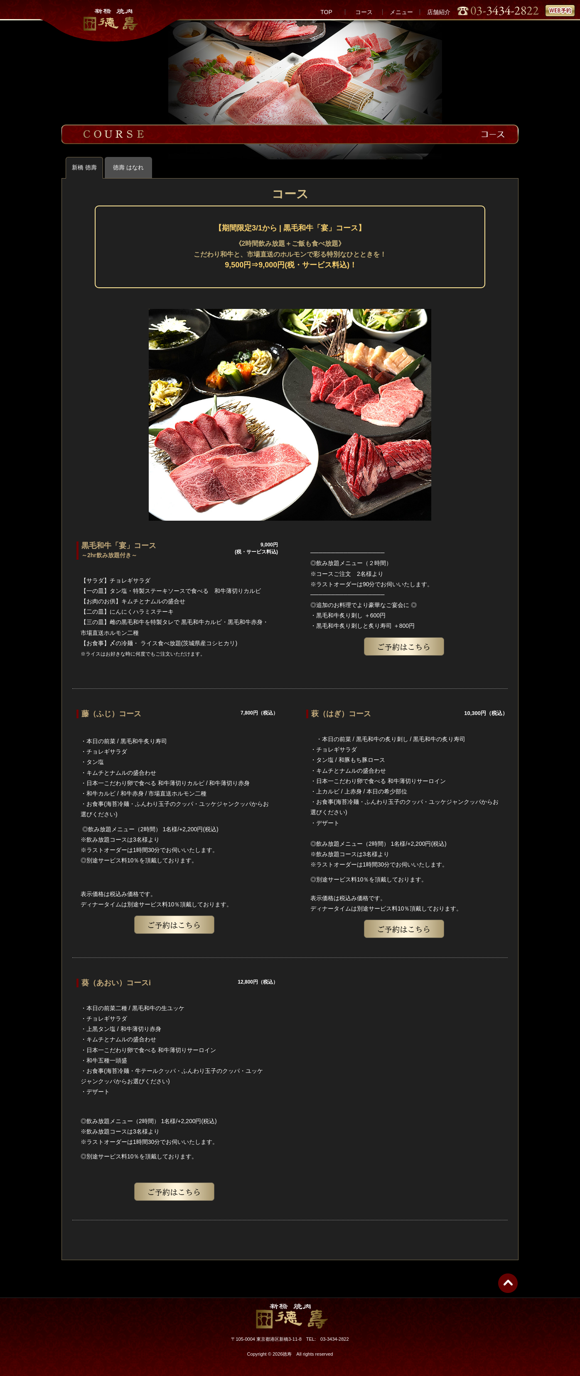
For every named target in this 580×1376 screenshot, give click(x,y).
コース (364, 12)
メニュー (401, 12)
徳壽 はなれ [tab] (128, 167)
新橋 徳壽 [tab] (84, 167)
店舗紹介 (438, 12)
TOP (326, 12)
